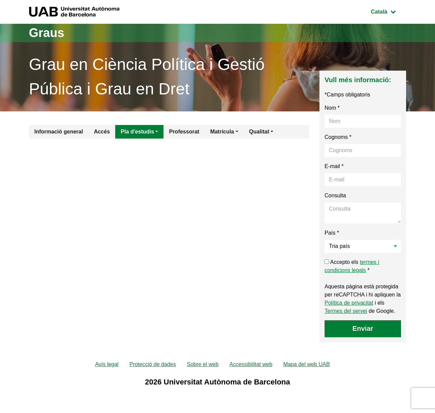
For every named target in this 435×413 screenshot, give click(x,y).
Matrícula (222, 131)
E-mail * (334, 166)
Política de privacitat (349, 303)
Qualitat (259, 131)
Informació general (58, 131)
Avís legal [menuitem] (107, 364)
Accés (102, 131)
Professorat (184, 131)
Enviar (362, 328)
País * (332, 233)
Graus (46, 33)
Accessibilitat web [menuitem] (250, 364)
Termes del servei (346, 311)
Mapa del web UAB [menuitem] (306, 364)
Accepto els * (352, 266)
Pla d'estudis (137, 131)
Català (388, 11)
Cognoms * (338, 137)
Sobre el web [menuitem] (203, 364)
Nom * (332, 108)
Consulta (335, 195)
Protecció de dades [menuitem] (152, 364)
